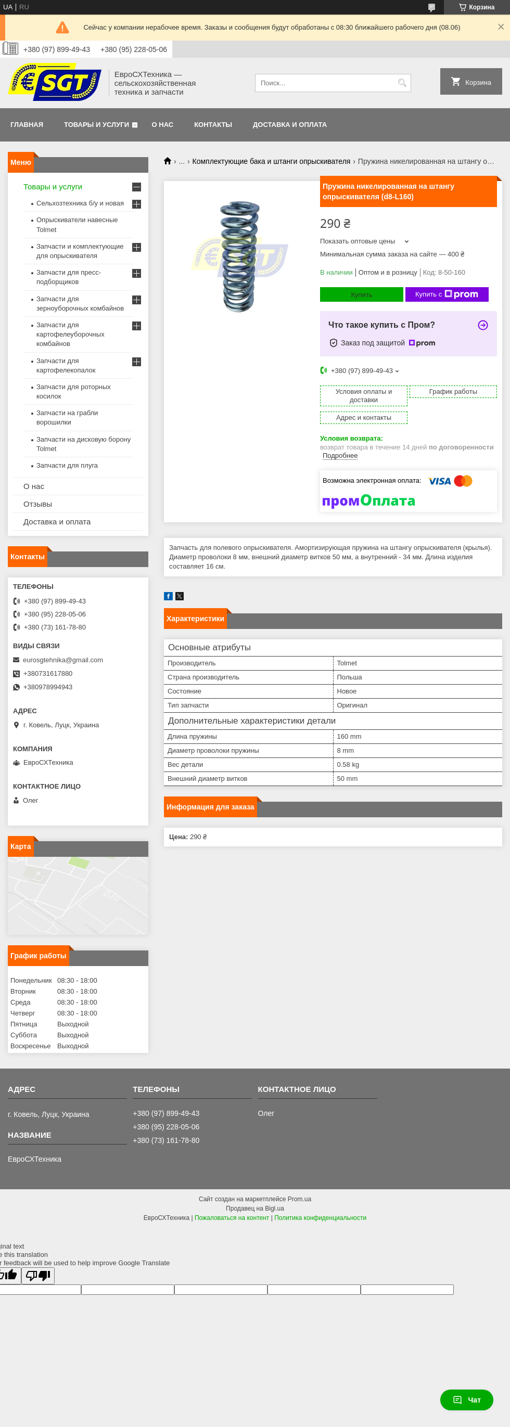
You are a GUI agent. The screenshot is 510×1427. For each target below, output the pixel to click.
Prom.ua (299, 1199)
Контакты (213, 124)
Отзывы (37, 503)
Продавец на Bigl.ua (255, 1208)
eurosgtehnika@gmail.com (63, 660)
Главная (26, 124)
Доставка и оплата (290, 124)
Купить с (446, 294)
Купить (361, 295)
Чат (467, 1400)
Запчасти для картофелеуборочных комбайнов (70, 334)
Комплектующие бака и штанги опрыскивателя (272, 161)
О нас (163, 124)
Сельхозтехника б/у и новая (80, 203)
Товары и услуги (96, 124)
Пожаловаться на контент (232, 1218)
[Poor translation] (38, 1275)
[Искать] (402, 83)
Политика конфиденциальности (320, 1218)
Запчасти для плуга (67, 465)
